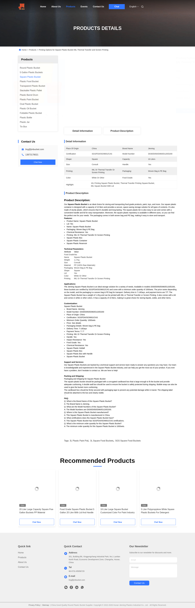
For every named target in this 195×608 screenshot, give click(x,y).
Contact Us (98, 6)
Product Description (121, 131)
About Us (56, 6)
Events (84, 6)
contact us (139, 583)
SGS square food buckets (128, 441)
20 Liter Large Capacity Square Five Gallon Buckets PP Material (36, 511)
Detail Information (83, 131)
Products (70, 6)
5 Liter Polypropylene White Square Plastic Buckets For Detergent (157, 511)
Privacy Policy (34, 605)
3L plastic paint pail (79, 441)
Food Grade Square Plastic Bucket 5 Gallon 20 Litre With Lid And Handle (77, 511)
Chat (116, 6)
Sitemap (45, 605)
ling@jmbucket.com (34, 149)
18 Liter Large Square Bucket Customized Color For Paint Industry (117, 511)
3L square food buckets (101, 441)
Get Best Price (136, 111)
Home (43, 6)
